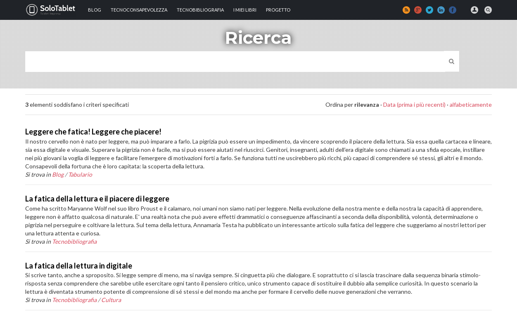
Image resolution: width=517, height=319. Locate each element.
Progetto (278, 9)
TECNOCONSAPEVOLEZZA (139, 9)
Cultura (111, 299)
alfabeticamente (471, 104)
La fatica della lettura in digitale (78, 265)
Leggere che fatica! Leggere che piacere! (93, 131)
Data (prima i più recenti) (414, 104)
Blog (94, 9)
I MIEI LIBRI (244, 9)
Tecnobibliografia (200, 9)
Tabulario (80, 174)
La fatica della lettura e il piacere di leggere (97, 198)
